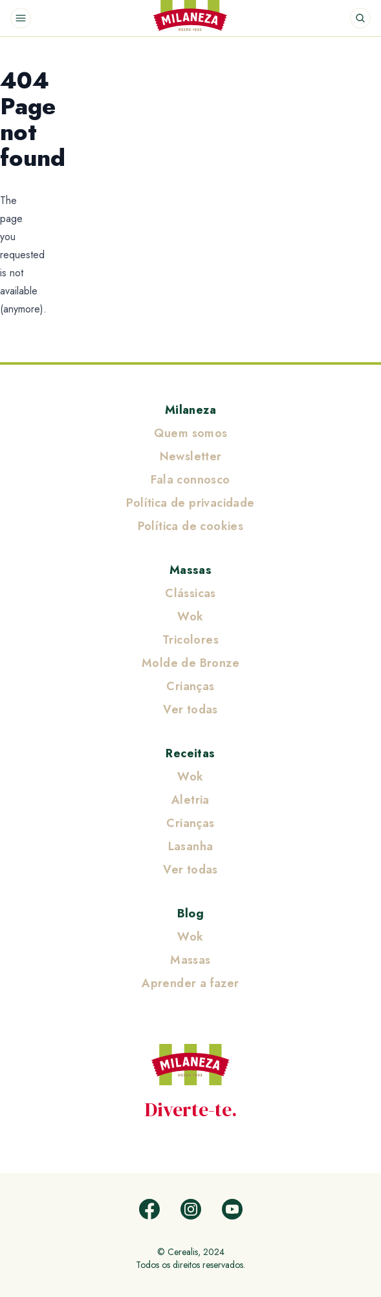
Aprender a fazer (190, 983)
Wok (190, 616)
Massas (190, 570)
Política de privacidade (190, 503)
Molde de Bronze (190, 663)
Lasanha (190, 846)
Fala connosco (190, 479)
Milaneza (190, 410)
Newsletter (191, 456)
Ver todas (190, 709)
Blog (190, 913)
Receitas (190, 753)
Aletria (190, 799)
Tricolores (190, 639)
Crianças (190, 686)
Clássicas (190, 593)
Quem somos (191, 433)
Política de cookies (191, 526)
